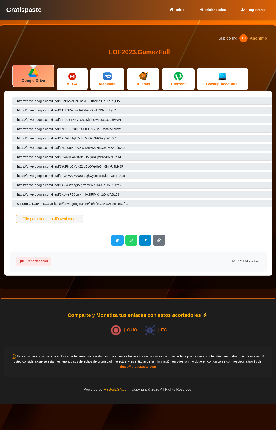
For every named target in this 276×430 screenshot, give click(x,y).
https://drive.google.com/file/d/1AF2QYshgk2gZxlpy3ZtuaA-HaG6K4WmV (69, 185)
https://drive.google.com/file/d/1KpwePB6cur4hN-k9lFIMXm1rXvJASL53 (68, 194)
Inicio (176, 10)
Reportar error (33, 261)
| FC (155, 330)
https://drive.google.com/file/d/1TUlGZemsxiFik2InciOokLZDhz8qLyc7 (66, 110)
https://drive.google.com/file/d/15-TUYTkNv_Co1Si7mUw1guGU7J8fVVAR (69, 119)
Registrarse (252, 10)
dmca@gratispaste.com (138, 366)
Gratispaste (23, 9)
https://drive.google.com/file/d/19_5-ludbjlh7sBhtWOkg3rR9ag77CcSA (66, 138)
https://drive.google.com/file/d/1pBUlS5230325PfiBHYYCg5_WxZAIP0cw (69, 129)
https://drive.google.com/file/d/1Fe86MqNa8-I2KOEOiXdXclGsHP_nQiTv (68, 101)
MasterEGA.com (117, 389)
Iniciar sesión (212, 10)
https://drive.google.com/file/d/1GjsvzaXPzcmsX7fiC (72, 204)
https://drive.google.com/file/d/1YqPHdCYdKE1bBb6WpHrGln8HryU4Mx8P (70, 166)
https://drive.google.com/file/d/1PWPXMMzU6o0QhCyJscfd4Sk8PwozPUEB (71, 176)
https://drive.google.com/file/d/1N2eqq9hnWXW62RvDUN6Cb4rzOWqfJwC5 (71, 147)
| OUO (123, 330)
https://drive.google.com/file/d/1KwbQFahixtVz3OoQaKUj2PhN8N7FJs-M (69, 157)
